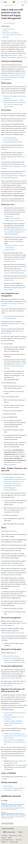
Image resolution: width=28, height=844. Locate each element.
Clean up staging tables (10, 318)
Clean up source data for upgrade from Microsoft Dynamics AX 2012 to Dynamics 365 (15, 742)
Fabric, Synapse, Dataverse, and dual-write (12, 34)
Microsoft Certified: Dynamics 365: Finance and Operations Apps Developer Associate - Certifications (13, 814)
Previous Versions (13, 835)
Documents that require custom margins (14, 662)
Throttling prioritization (10, 137)
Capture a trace (9, 216)
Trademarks (3, 842)
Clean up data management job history (14, 316)
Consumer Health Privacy (7, 839)
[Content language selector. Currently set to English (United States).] (8, 828)
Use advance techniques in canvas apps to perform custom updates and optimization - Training (13, 805)
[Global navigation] (1, 2)
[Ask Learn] (22, 5)
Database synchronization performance (14, 733)
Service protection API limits (11, 140)
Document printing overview (11, 656)
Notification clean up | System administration (13, 565)
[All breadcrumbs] (2, 5)
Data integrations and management (10, 32)
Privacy (9, 837)
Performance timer (9, 280)
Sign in (25, 2)
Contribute (3, 837)
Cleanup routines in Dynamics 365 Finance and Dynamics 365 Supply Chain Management (14, 175)
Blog (20, 835)
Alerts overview (13, 531)
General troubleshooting (10, 490)
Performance (5, 31)
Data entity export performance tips (13, 142)
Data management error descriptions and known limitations (13, 303)
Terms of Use (19, 839)
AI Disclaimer (4, 835)
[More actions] (25, 5)
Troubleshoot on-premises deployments (11, 678)
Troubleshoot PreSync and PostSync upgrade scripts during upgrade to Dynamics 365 (13, 723)
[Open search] (21, 2)
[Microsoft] (14, 2)
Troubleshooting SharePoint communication (12, 632)
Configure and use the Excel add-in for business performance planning (15, 366)
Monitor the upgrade (17, 765)
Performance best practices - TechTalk (13, 100)
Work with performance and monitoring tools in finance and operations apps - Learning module (14, 104)
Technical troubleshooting (8, 29)
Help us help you (9, 5)
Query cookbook (10, 249)
